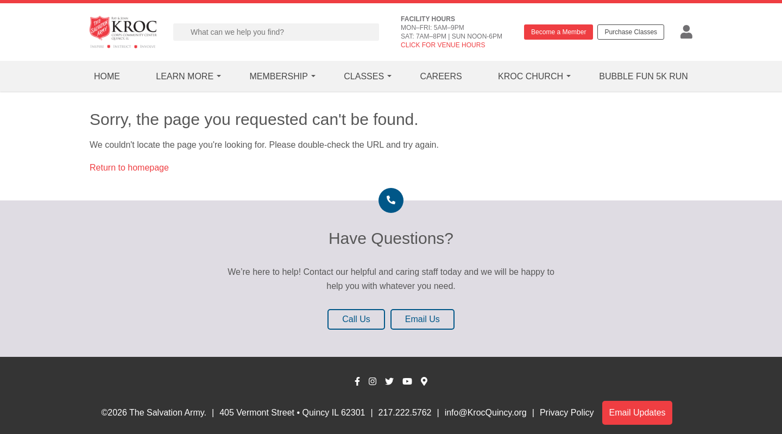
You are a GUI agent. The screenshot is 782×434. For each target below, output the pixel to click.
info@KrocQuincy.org (486, 412)
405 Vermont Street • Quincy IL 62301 (292, 412)
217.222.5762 (405, 412)
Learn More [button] (184, 76)
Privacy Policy (567, 412)
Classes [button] (364, 76)
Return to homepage (129, 167)
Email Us (422, 319)
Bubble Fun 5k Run (643, 76)
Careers (441, 76)
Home (107, 76)
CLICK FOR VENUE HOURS (443, 45)
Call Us (356, 319)
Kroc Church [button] (530, 76)
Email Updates (637, 412)
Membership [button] (278, 76)
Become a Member (558, 32)
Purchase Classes (630, 32)
